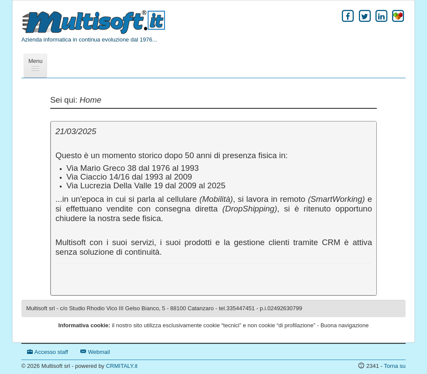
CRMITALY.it (122, 366)
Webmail (95, 352)
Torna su (395, 366)
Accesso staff (47, 352)
